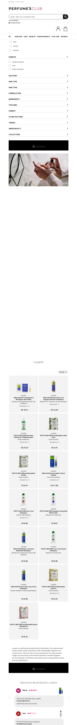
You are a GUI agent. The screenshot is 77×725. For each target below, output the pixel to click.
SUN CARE (56, 36)
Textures (38, 105)
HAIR (26, 36)
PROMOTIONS (14, 23)
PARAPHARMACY (43, 36)
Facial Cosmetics (16, 62)
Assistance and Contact (16, 2)
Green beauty (38, 128)
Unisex (14, 46)
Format (38, 111)
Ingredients (38, 99)
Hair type (38, 87)
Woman (14, 50)
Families (38, 57)
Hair (12, 65)
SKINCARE (18, 36)
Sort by (62, 372)
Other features (38, 117)
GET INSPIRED (13, 20)
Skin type (38, 81)
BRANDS (64, 36)
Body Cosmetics (16, 69)
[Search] (65, 16)
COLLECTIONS (38, 134)
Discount (38, 76)
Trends (38, 123)
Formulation (38, 93)
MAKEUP (32, 36)
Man (13, 42)
